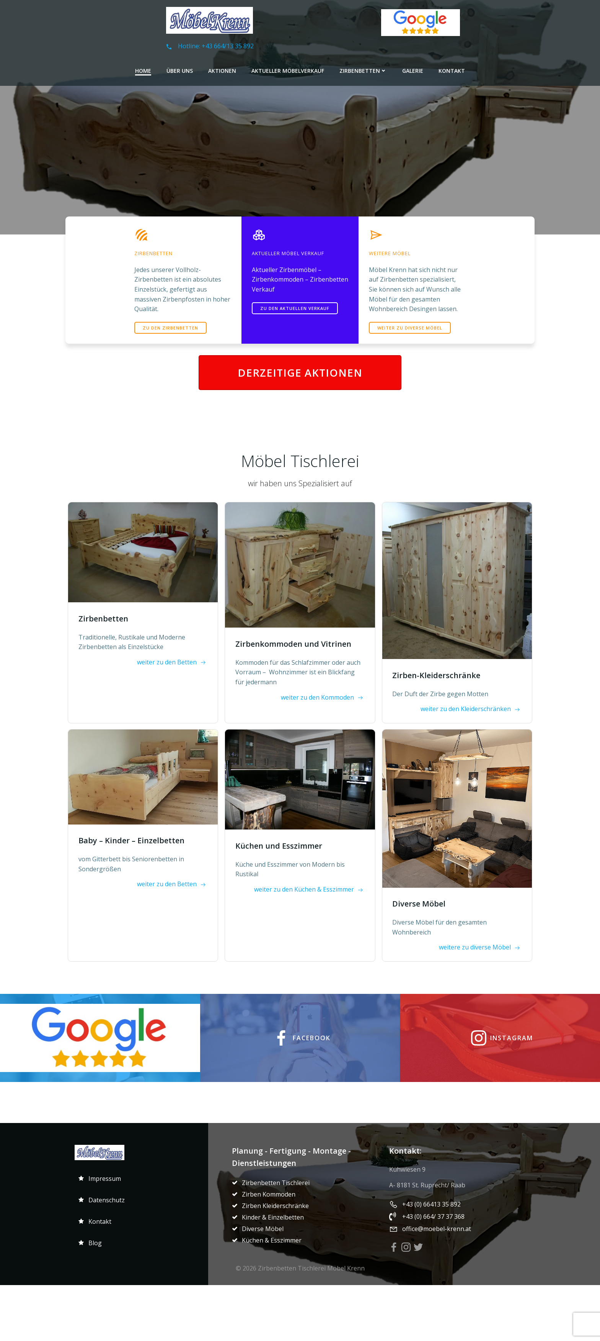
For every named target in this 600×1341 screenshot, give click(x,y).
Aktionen (222, 68)
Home (143, 68)
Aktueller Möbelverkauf (287, 68)
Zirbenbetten (363, 68)
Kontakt (452, 68)
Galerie (412, 68)
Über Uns (179, 68)
